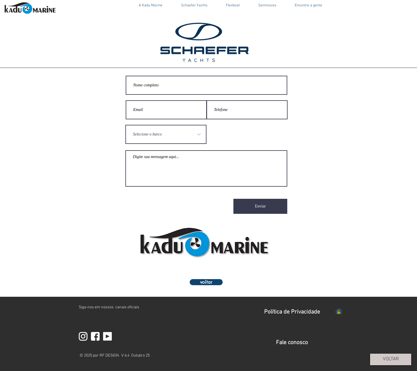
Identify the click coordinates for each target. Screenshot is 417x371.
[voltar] (206, 282)
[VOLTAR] (390, 359)
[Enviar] (260, 206)
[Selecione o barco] (165, 134)
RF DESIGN (109, 355)
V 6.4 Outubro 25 (135, 355)
